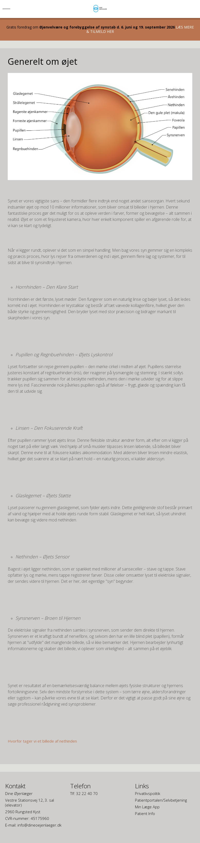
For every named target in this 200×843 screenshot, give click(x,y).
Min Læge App (147, 806)
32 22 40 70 (87, 793)
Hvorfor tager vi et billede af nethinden (42, 741)
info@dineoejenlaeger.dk (39, 825)
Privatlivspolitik (147, 793)
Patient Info (145, 813)
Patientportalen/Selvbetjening (161, 800)
